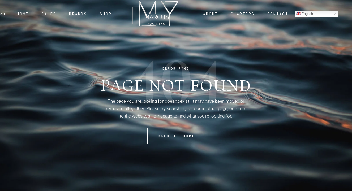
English (304, 14)
